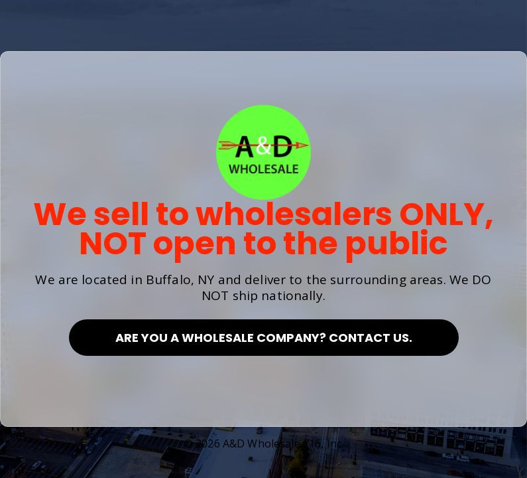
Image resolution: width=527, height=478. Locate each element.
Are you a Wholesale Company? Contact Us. (263, 337)
